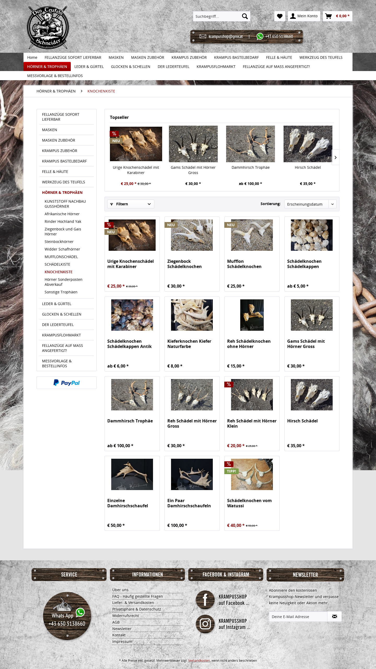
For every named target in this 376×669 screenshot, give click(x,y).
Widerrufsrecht (125, 615)
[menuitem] (222, 16)
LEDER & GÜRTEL (56, 303)
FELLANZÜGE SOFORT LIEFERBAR (60, 117)
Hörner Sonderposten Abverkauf (64, 282)
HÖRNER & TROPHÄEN (62, 192)
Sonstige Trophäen (61, 291)
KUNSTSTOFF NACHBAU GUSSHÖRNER (65, 204)
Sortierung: (271, 203)
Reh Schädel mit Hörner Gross (192, 423)
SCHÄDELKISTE (57, 264)
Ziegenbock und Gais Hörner (63, 231)
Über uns (120, 589)
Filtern (119, 203)
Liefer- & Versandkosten (133, 602)
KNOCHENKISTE (59, 271)
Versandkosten (199, 660)
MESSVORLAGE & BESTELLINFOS (57, 363)
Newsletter (121, 628)
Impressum (122, 641)
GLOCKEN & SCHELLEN (61, 314)
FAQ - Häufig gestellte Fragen (137, 596)
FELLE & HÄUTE (55, 171)
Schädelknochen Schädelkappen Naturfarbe (304, 264)
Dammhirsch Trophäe (251, 167)
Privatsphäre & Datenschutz (136, 609)
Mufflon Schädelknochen (244, 264)
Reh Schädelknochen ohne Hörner (249, 344)
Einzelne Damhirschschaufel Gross (127, 503)
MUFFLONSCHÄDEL (61, 256)
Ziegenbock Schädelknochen (184, 264)
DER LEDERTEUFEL (58, 324)
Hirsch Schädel (308, 167)
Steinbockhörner (59, 241)
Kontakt (119, 634)
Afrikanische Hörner (62, 213)
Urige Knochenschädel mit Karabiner (136, 170)
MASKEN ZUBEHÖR (58, 140)
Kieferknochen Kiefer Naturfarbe (189, 344)
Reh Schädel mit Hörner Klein (252, 423)
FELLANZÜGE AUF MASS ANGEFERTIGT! (62, 348)
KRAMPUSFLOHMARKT (61, 335)
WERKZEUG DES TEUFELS (63, 181)
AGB (116, 622)
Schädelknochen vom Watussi (249, 503)
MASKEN (49, 129)
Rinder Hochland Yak (63, 221)
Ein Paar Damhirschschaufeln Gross (189, 503)
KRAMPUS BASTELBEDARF (64, 161)
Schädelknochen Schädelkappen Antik (129, 344)
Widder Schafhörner (62, 249)
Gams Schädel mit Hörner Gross (193, 170)
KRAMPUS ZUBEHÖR (59, 150)
